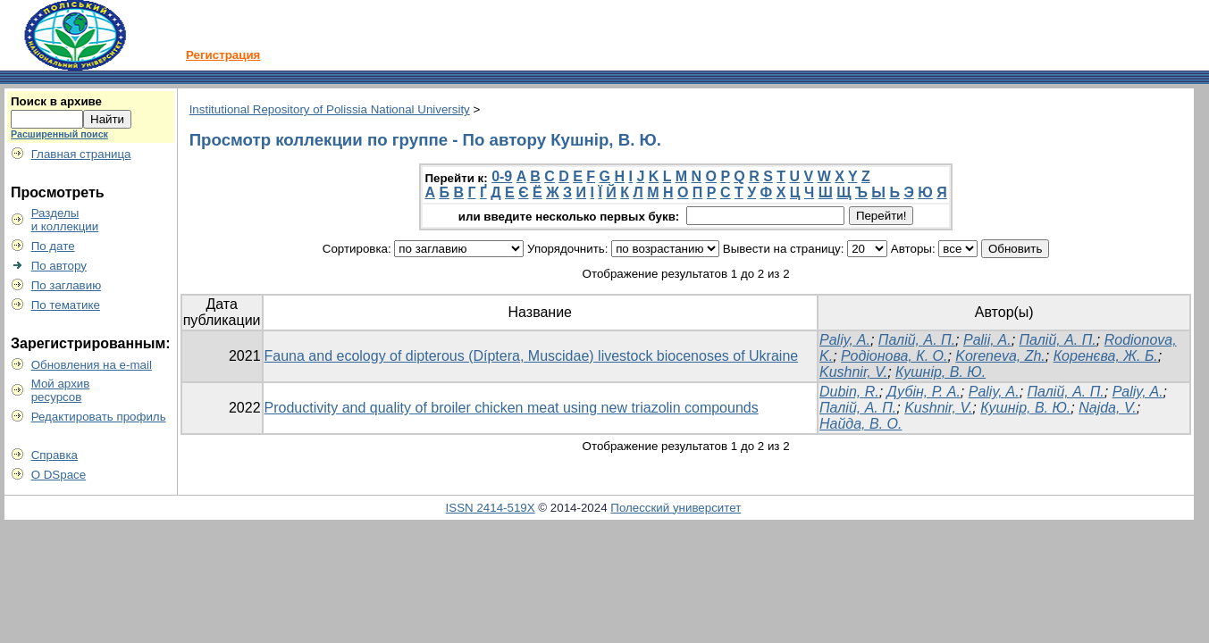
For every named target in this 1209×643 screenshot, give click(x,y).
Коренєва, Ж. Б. (1106, 355)
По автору (59, 265)
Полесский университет (675, 507)
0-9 (501, 176)
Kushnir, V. (853, 372)
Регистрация (223, 55)
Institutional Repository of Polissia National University (329, 109)
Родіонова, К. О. (894, 355)
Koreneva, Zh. (1000, 355)
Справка (54, 455)
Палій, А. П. (916, 339)
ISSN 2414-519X (490, 507)
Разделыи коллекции (65, 219)
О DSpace (59, 474)
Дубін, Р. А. (924, 391)
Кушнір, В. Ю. (940, 372)
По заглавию (66, 285)
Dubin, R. (849, 391)
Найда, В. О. (860, 423)
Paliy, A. (844, 339)
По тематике (65, 305)
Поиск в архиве (56, 101)
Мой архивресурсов (60, 390)
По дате (53, 246)
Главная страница (81, 154)
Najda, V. (1108, 407)
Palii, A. (987, 339)
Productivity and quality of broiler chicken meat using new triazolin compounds (511, 407)
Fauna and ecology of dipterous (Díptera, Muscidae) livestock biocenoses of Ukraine (531, 355)
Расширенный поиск (59, 134)
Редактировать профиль (98, 416)
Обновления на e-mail (91, 365)
